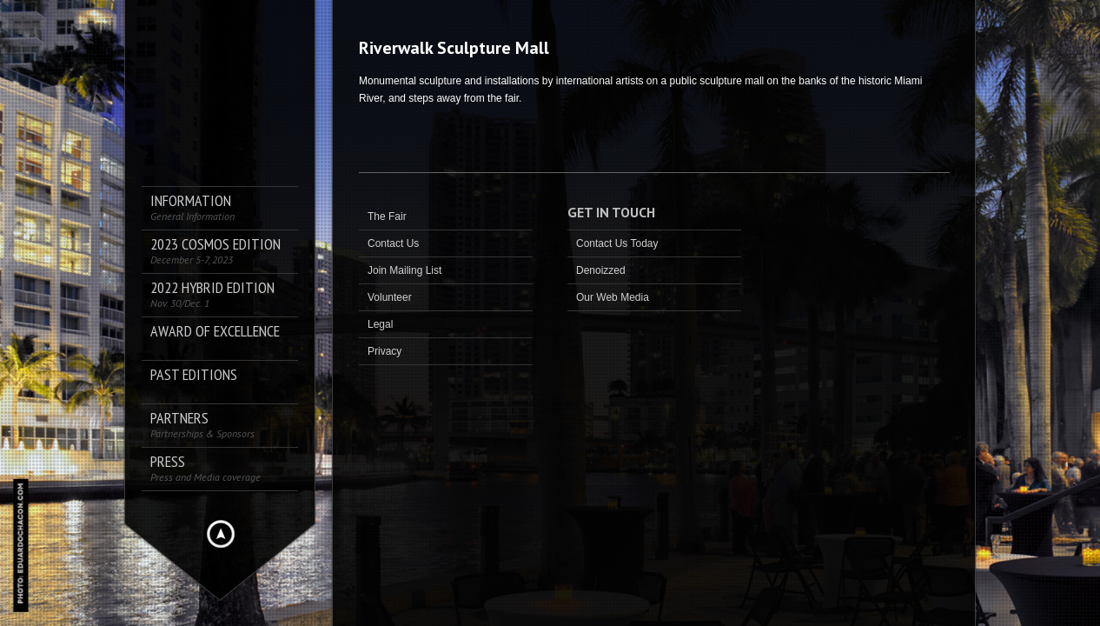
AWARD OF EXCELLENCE (215, 332)
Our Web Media (612, 297)
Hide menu (221, 534)
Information (192, 207)
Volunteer (390, 297)
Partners (202, 425)
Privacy (384, 351)
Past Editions (193, 375)
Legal (380, 324)
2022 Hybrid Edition (212, 294)
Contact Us (393, 243)
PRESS (205, 468)
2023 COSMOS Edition (215, 251)
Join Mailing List (404, 270)
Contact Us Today (617, 243)
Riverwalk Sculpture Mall (454, 48)
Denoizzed (601, 270)
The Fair (387, 216)
